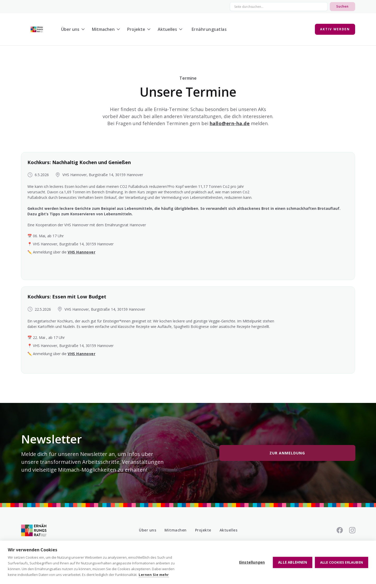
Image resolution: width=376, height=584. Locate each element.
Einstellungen (252, 562)
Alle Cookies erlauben (341, 562)
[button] (74, 29)
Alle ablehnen (292, 562)
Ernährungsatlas (209, 29)
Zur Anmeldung (287, 452)
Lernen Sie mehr (154, 574)
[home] (37, 29)
